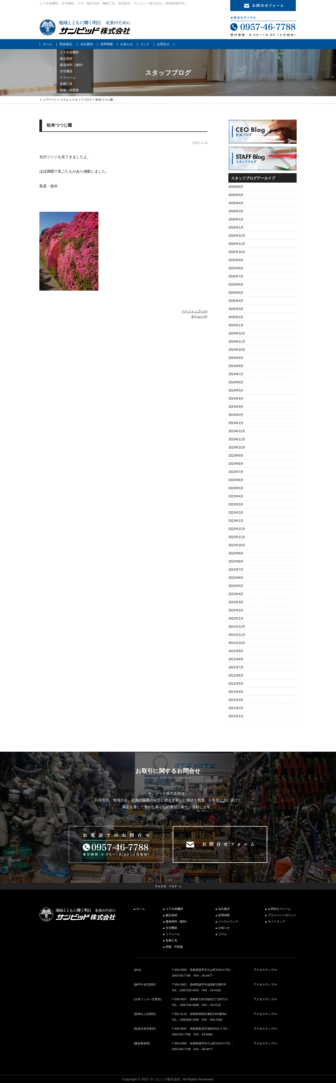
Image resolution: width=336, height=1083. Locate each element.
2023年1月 (235, 521)
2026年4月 (235, 203)
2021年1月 (235, 716)
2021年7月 (235, 667)
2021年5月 (235, 683)
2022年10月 (236, 545)
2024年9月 (235, 358)
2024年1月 (235, 423)
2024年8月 (235, 366)
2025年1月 (235, 325)
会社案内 (86, 44)
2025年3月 (235, 309)
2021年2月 (235, 708)
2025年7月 (235, 276)
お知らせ (126, 44)
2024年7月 (235, 374)
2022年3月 (235, 602)
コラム (64, 99)
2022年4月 (235, 594)
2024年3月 (235, 407)
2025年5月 (235, 293)
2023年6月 (235, 480)
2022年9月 (235, 553)
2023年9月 (235, 455)
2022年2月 (235, 610)
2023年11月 (236, 439)
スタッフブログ (82, 99)
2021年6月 (235, 675)
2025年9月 (235, 260)
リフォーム (173, 934)
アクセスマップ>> (265, 969)
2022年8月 (235, 561)
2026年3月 (235, 211)
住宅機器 (171, 927)
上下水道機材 (174, 908)
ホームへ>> (199, 316)
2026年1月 (235, 227)
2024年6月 (235, 382)
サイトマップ (276, 921)
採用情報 (106, 44)
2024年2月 (235, 415)
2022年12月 (236, 529)
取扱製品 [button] (66, 44)
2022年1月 (235, 618)
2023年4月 (235, 496)
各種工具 (171, 940)
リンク (145, 44)
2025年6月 (235, 284)
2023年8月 (235, 464)
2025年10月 (236, 252)
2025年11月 (236, 244)
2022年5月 (235, 586)
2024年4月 (235, 398)
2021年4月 (235, 692)
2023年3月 (235, 504)
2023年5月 (235, 488)
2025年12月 (236, 236)
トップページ (48, 99)
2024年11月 (236, 341)
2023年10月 (236, 447)
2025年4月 (235, 301)
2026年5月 (235, 195)
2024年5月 (235, 390)
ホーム (47, 44)
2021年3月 (235, 700)
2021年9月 (235, 651)
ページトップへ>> (194, 311)
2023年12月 (236, 431)
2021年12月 (236, 626)
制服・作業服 (174, 946)
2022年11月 (236, 537)
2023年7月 (235, 472)
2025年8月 (235, 268)
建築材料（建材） (177, 921)
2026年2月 (235, 219)
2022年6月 (235, 578)
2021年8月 (235, 659)
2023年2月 (235, 512)
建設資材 (171, 915)
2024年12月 (236, 333)
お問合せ (163, 44)
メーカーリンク (228, 921)
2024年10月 (236, 350)
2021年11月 (236, 635)
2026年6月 (235, 187)
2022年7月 (235, 569)
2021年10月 (236, 643)
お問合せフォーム (279, 908)
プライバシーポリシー (282, 915)
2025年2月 (235, 317)
